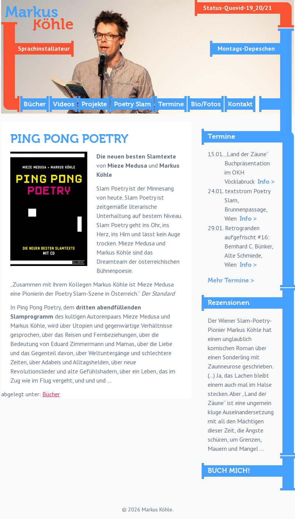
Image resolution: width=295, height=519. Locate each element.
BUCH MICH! (229, 471)
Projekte (94, 104)
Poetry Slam (132, 104)
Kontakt (240, 104)
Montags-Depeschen (246, 48)
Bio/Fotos (206, 104)
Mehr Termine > (231, 280)
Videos (63, 104)
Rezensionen (229, 303)
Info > (266, 181)
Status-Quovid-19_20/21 (237, 7)
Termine (171, 104)
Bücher (35, 104)
